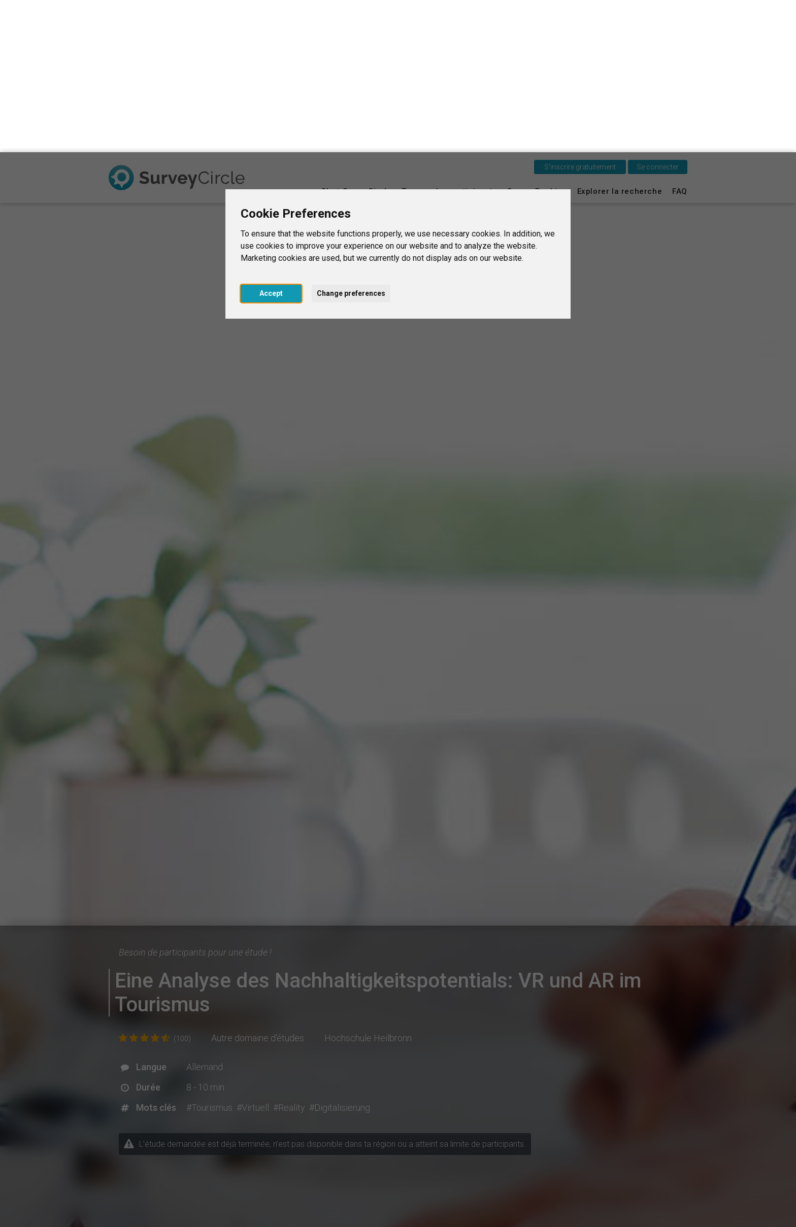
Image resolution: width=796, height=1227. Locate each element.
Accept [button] (271, 141)
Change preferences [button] (351, 141)
